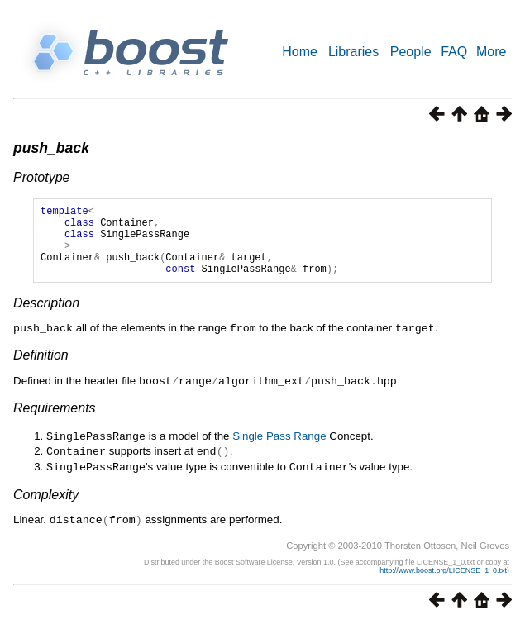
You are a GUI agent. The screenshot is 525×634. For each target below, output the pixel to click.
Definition (41, 369)
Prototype (41, 177)
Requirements (54, 421)
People (411, 52)
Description (46, 318)
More (491, 52)
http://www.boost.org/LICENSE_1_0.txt (443, 580)
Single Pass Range (279, 449)
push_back (51, 148)
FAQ (454, 52)
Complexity (46, 505)
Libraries (353, 52)
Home (299, 52)
